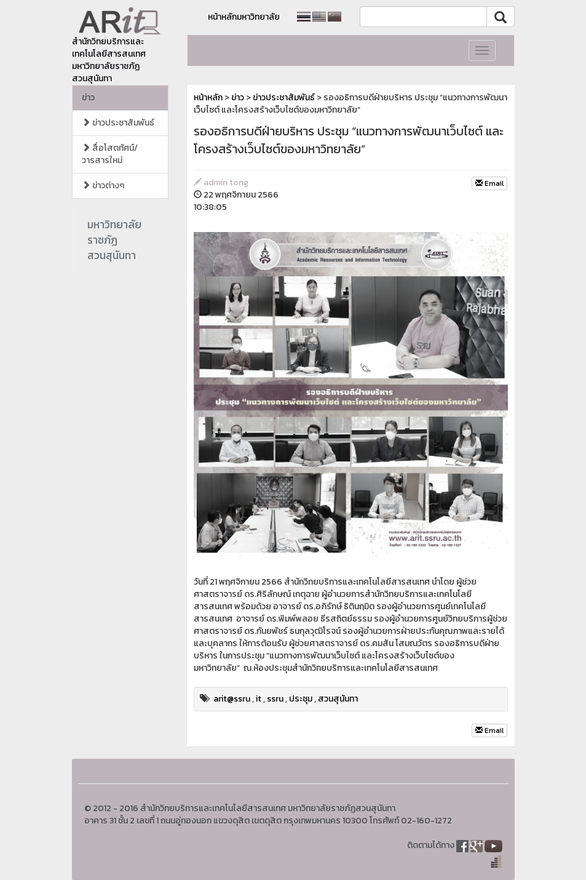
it (258, 698)
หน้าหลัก (208, 97)
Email (489, 183)
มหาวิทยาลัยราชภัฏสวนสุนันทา (114, 240)
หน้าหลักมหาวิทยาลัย (244, 16)
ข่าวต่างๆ (103, 185)
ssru (275, 698)
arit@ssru (231, 698)
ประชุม (300, 698)
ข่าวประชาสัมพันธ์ (118, 122)
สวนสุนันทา (338, 698)
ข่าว (88, 97)
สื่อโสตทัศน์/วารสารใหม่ (110, 154)
